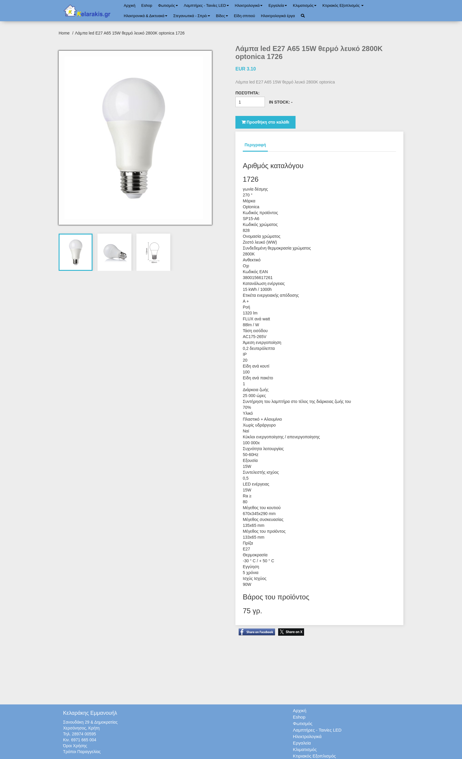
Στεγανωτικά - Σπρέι (191, 16)
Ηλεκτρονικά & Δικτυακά (145, 16)
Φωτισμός (168, 5)
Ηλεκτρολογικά (249, 5)
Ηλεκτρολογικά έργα (278, 16)
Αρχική (130, 5)
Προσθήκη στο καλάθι (265, 122)
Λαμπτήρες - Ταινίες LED (206, 5)
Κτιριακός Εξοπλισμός (343, 5)
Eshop (146, 5)
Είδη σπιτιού (244, 16)
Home (65, 33)
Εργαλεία (277, 5)
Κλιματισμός (304, 5)
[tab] (75, 252)
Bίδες (222, 16)
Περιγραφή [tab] (255, 144)
